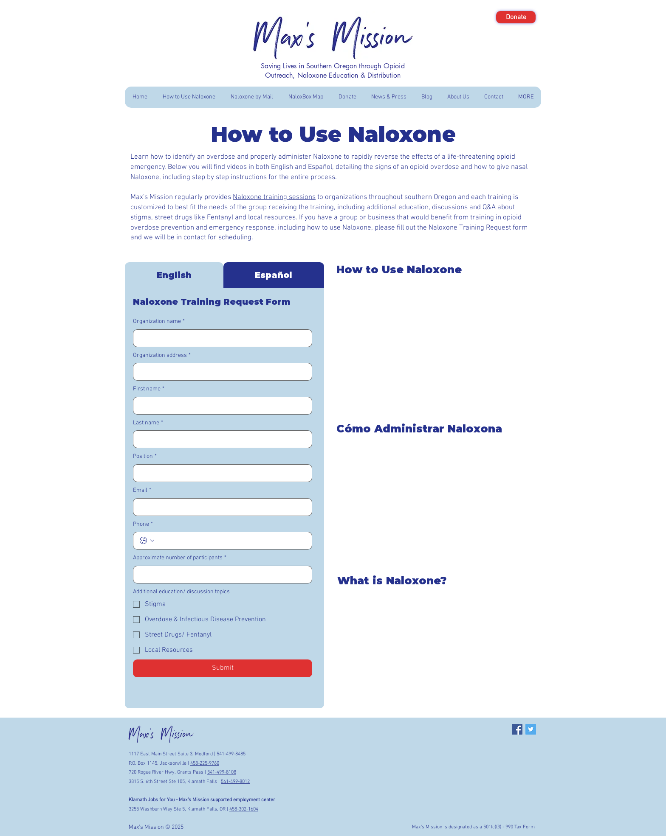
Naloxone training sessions (274, 197)
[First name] (220, 405)
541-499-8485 (231, 754)
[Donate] (516, 17)
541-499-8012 (235, 782)
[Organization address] (220, 371)
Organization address (162, 355)
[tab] (174, 275)
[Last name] (220, 439)
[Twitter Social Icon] (530, 729)
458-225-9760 (204, 763)
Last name (148, 423)
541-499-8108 (221, 772)
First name (148, 389)
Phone (143, 524)
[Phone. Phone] (231, 540)
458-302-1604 (243, 809)
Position (145, 456)
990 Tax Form (520, 827)
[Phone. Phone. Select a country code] (146, 541)
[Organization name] (220, 338)
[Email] (220, 507)
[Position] (220, 473)
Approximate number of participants (179, 558)
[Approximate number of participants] (220, 574)
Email (142, 490)
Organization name (159, 321)
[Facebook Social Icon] (517, 729)
